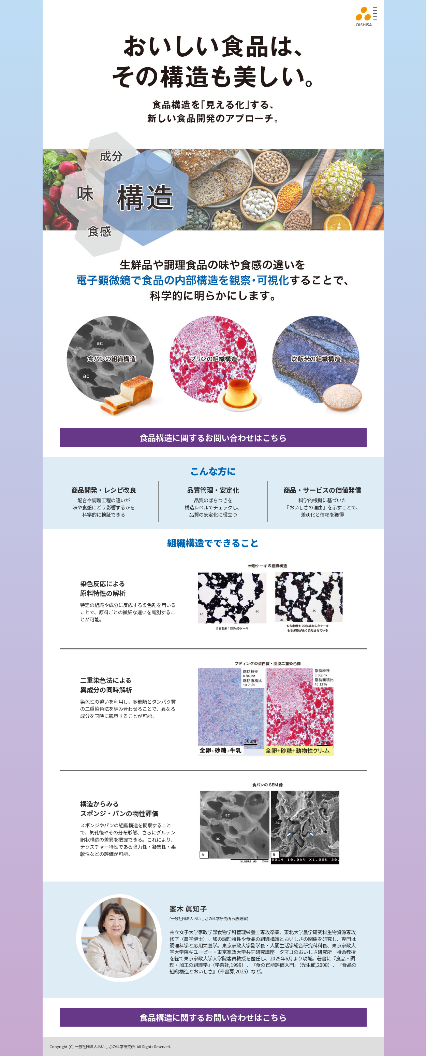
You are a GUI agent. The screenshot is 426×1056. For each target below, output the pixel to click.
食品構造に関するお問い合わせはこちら (213, 437)
